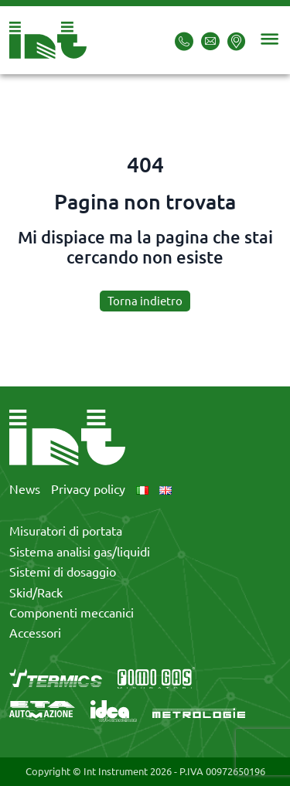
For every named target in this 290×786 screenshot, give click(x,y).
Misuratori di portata (65, 531)
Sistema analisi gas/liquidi (79, 552)
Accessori (35, 633)
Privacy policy (88, 489)
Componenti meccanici (71, 613)
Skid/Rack (36, 593)
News (24, 489)
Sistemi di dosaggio (62, 572)
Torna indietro (145, 301)
